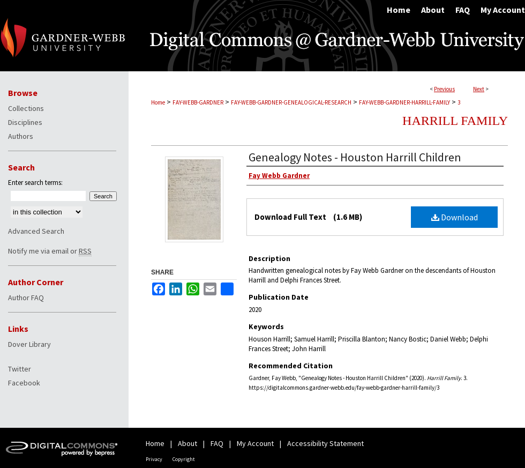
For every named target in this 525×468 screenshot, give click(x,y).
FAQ (217, 443)
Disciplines (25, 122)
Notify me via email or (50, 251)
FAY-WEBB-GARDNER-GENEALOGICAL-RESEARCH (291, 102)
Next (478, 89)
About (187, 443)
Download (454, 217)
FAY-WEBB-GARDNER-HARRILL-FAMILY (404, 102)
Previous (444, 89)
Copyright (183, 459)
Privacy (154, 459)
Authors (20, 136)
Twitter (19, 369)
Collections (26, 108)
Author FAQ (26, 297)
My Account (255, 443)
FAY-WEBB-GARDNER (197, 102)
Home (158, 102)
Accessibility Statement (325, 443)
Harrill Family (455, 121)
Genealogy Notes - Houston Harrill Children (355, 157)
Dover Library (29, 344)
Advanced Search (36, 231)
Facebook (24, 383)
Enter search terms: (35, 182)
